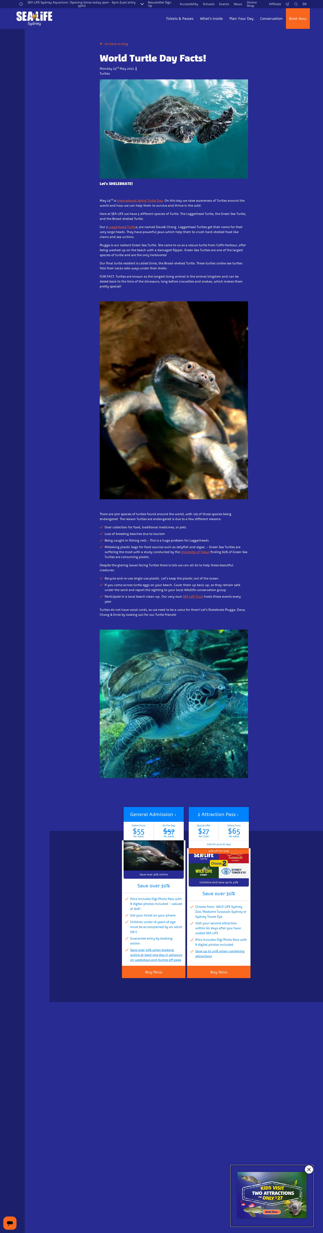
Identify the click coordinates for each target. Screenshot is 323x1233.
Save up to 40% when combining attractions (220, 953)
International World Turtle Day (140, 201)
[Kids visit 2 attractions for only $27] (272, 1196)
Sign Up (121, 1179)
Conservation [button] (271, 18)
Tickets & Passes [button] (179, 18)
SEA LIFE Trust (193, 596)
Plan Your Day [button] (241, 18)
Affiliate (275, 4)
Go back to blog (114, 44)
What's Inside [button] (211, 18)
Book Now (298, 18)
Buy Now (153, 971)
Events (224, 4)
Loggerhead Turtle (122, 227)
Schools (208, 4)
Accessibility (189, 4)
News (238, 4)
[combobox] (153, 1219)
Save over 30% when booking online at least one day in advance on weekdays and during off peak (156, 955)
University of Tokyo (195, 552)
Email (63, 1158)
